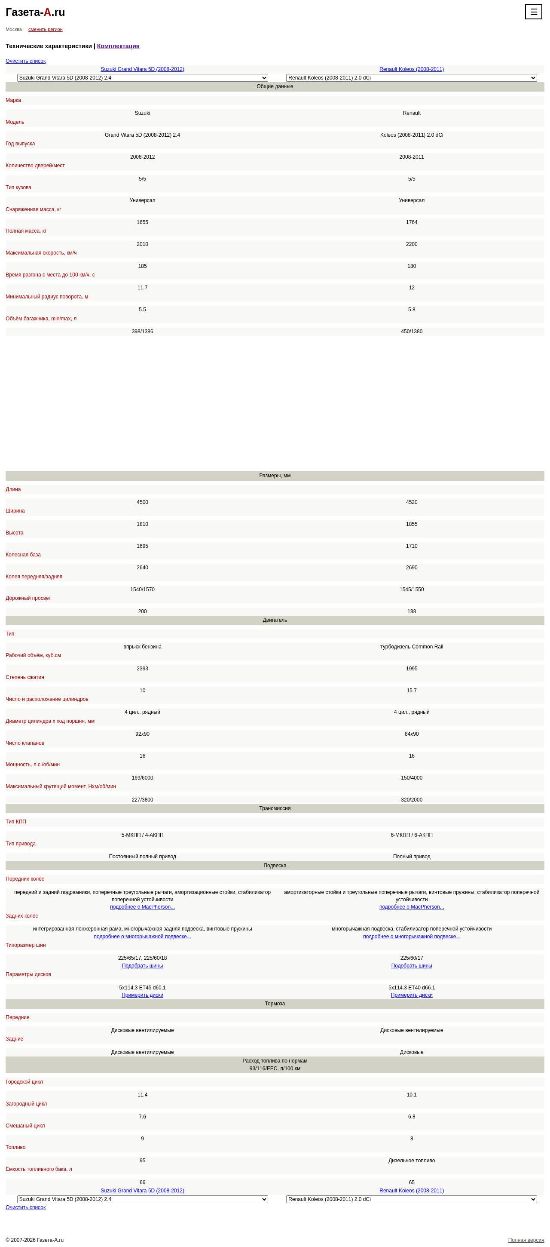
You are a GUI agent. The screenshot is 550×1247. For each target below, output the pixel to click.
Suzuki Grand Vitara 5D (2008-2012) (142, 69)
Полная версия (526, 1240)
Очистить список (26, 61)
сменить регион (45, 29)
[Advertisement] (263, 404)
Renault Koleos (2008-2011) (411, 69)
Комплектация (118, 46)
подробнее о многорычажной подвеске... (142, 937)
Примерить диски (142, 995)
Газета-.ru (35, 12)
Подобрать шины (142, 966)
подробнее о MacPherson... (142, 907)
